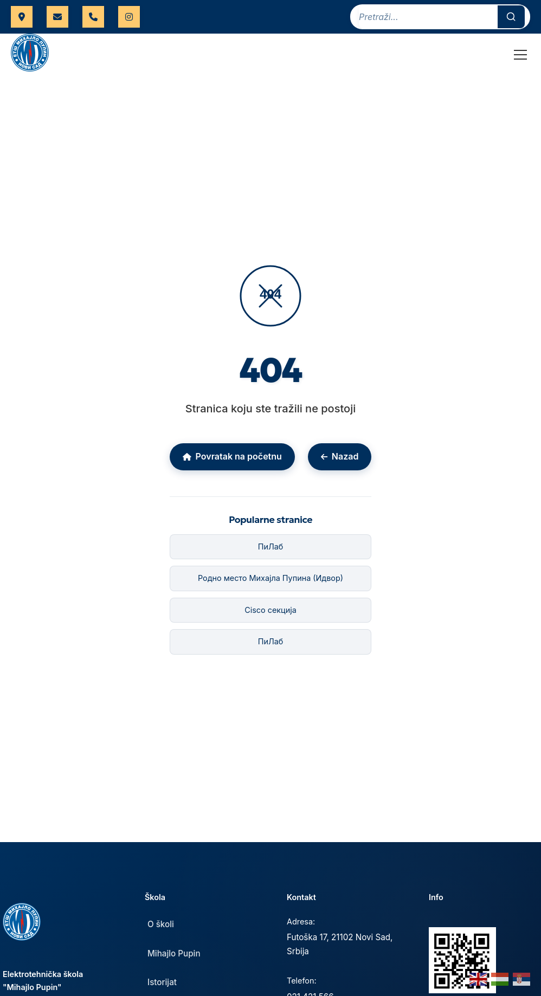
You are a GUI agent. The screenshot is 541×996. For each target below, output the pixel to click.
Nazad (340, 456)
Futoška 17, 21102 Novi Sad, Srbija (339, 944)
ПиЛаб (271, 546)
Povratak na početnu (232, 456)
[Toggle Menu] (520, 54)
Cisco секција (270, 610)
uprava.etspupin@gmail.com (57, 16)
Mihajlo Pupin (174, 953)
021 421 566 (93, 16)
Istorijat (162, 982)
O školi (160, 924)
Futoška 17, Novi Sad (21, 16)
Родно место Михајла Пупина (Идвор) (270, 578)
